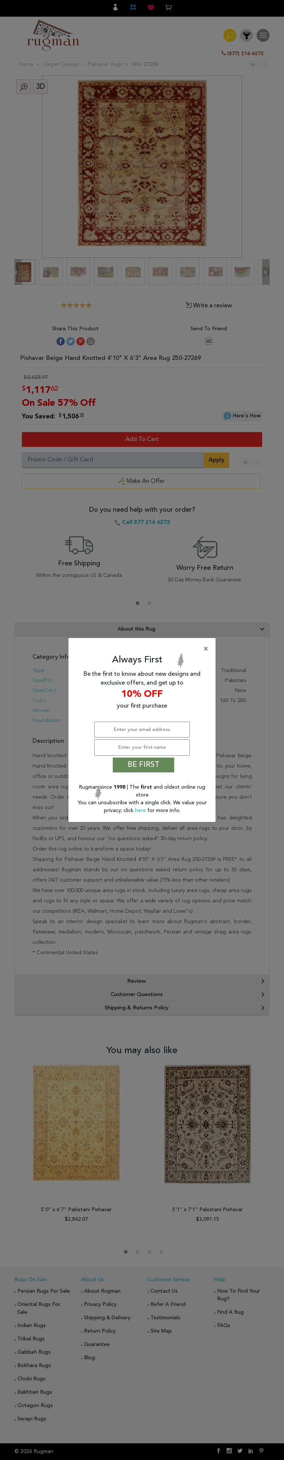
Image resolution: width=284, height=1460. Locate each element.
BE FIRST (143, 765)
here (141, 810)
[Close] (143, 649)
